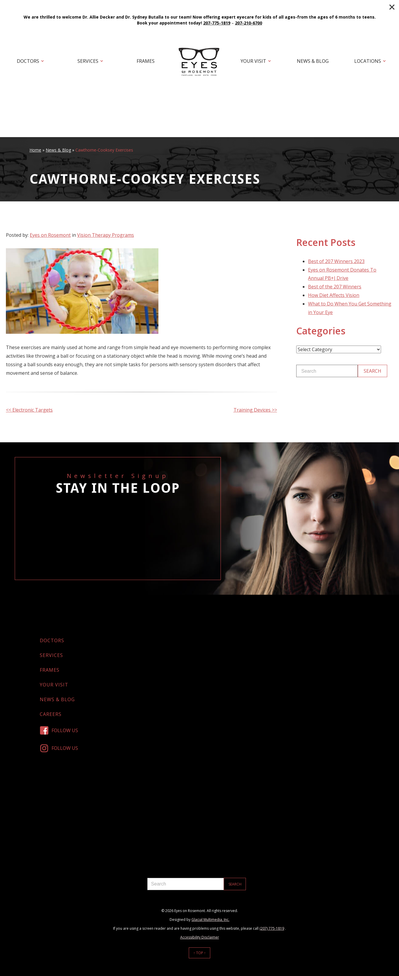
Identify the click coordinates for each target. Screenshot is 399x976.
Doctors (28, 61)
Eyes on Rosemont (50, 235)
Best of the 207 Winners (334, 286)
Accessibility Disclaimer (199, 937)
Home (35, 150)
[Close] (392, 7)
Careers (51, 714)
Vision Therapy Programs (105, 235)
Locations (367, 61)
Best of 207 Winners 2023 (336, 261)
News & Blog (313, 61)
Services (87, 61)
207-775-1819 (216, 23)
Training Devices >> (255, 410)
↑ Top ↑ (199, 952)
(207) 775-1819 (271, 928)
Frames (146, 61)
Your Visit (253, 61)
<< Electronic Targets (29, 410)
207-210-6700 (248, 23)
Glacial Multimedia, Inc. (210, 919)
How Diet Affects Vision (333, 295)
